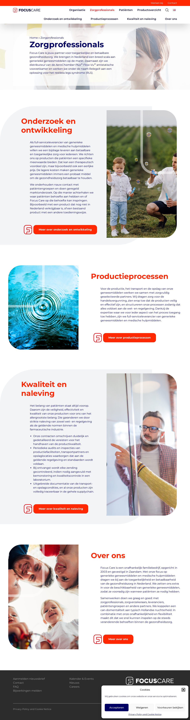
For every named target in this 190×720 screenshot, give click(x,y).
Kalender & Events (81, 678)
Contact (172, 2)
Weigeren (142, 707)
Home (34, 37)
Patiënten (126, 10)
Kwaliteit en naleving (141, 18)
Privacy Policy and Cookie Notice (145, 714)
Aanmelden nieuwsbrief (29, 678)
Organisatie (77, 10)
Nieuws (74, 682)
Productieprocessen (104, 18)
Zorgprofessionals (102, 10)
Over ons (171, 18)
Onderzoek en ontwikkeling (63, 18)
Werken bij (157, 2)
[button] (183, 689)
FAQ (16, 686)
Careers (74, 686)
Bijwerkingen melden (27, 690)
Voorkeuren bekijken (170, 707)
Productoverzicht (149, 10)
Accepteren (116, 707)
